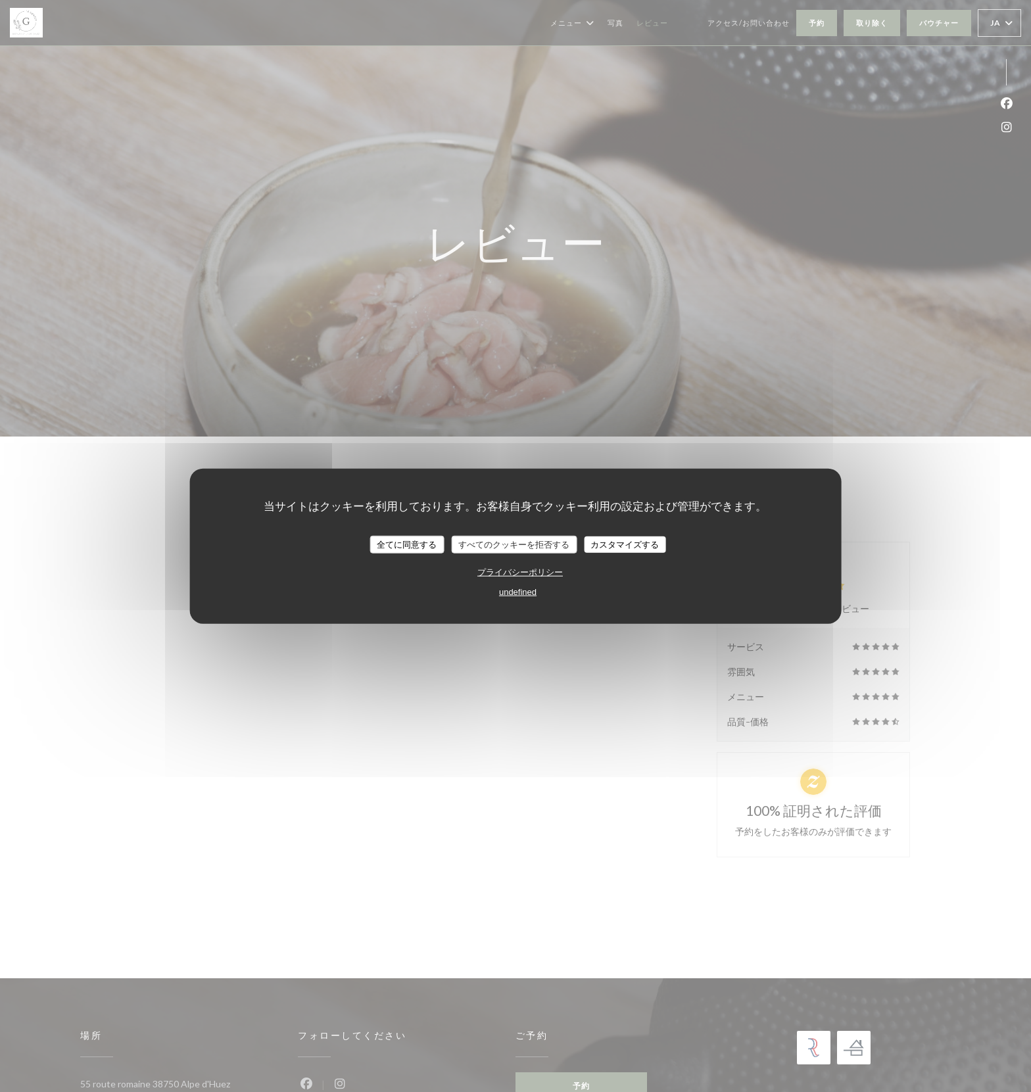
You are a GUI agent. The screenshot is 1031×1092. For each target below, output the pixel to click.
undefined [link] (518, 592)
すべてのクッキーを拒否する (513, 544)
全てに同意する (407, 544)
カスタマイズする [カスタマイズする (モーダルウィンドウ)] (624, 544)
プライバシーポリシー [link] (520, 572)
